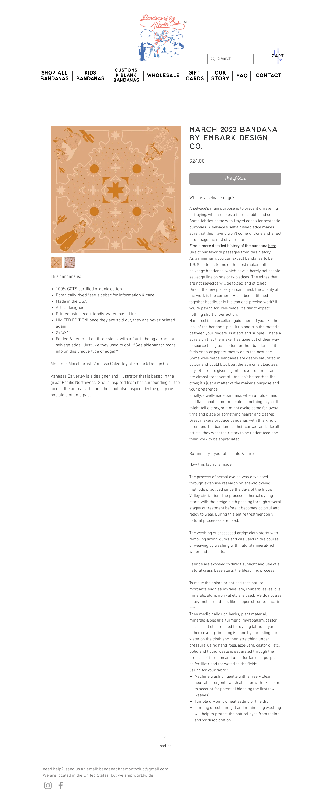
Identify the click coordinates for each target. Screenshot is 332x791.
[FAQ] (242, 76)
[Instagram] (48, 785)
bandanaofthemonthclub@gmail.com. (134, 769)
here (272, 246)
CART (278, 56)
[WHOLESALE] (163, 76)
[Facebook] (61, 785)
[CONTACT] (268, 76)
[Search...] (230, 59)
